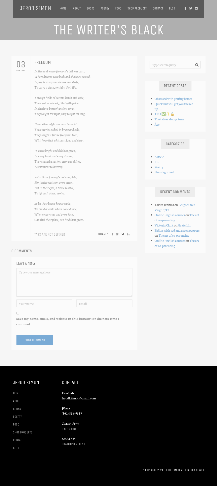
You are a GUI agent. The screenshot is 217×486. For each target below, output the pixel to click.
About (76, 7)
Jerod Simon (35, 7)
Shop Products (137, 7)
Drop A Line (69, 429)
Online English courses (171, 214)
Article (160, 156)
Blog (172, 7)
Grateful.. (185, 225)
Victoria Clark (165, 225)
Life (158, 161)
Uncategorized (165, 172)
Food (118, 7)
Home (62, 7)
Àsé (158, 124)
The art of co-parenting (175, 235)
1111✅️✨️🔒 (166, 113)
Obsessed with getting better (174, 98)
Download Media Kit (75, 444)
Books (90, 7)
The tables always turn (170, 119)
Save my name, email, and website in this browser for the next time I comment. (66, 321)
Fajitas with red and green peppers (178, 230)
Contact (158, 7)
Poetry (104, 7)
